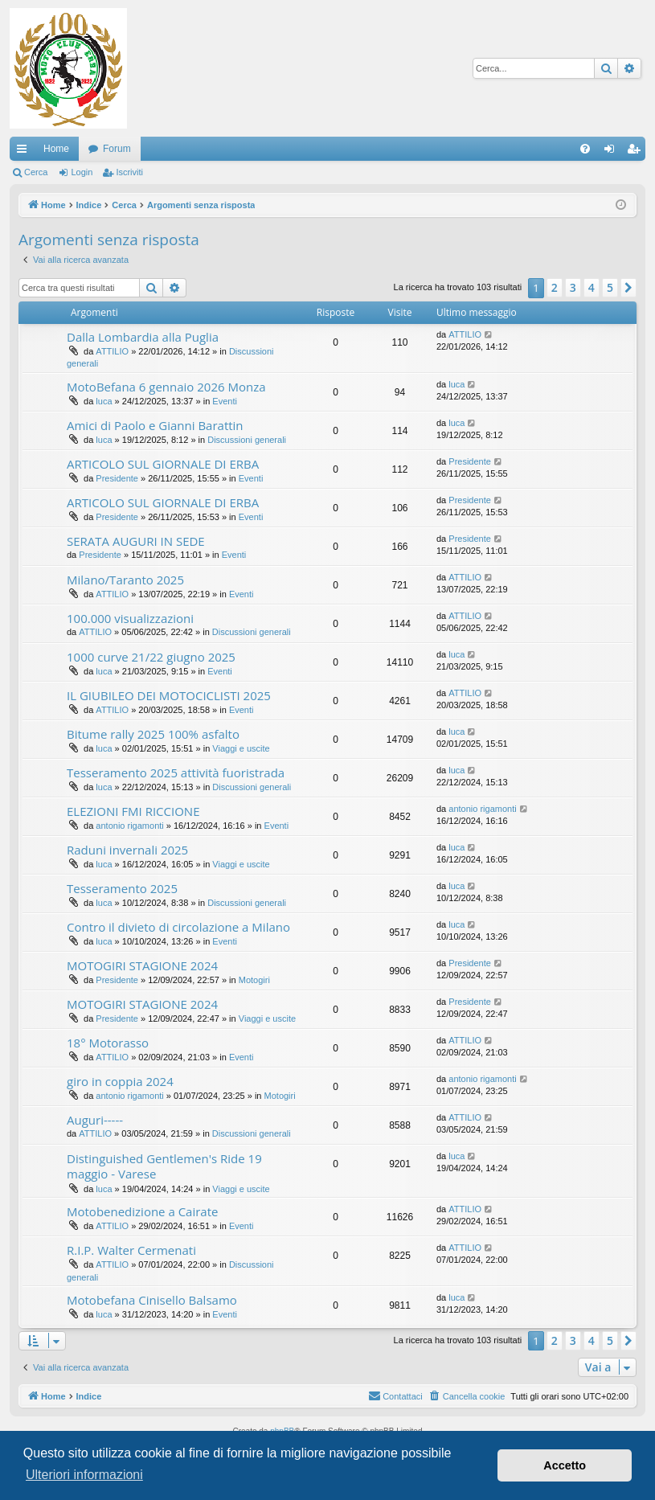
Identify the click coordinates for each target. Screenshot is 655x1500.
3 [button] (573, 287)
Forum (117, 148)
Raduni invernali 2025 (127, 850)
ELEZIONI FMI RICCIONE (133, 811)
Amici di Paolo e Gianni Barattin (155, 425)
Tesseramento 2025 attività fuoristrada (176, 772)
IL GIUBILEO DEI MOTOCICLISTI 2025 (169, 695)
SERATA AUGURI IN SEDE (136, 541)
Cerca (35, 172)
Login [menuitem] (612, 152)
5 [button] (610, 287)
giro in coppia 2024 (120, 1081)
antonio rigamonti (129, 825)
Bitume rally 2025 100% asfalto (153, 734)
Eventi (224, 401)
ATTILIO (112, 351)
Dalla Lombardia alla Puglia (143, 337)
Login (81, 172)
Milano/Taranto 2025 (125, 580)
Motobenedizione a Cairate (142, 1211)
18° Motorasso (108, 1043)
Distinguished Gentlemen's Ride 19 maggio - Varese (164, 1166)
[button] (628, 287)
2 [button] (554, 287)
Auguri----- (95, 1120)
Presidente (117, 478)
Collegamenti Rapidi (25, 152)
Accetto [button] (564, 1465)
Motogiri (254, 980)
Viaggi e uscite (240, 748)
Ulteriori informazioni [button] (84, 1475)
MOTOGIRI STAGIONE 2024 (142, 965)
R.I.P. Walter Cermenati (131, 1250)
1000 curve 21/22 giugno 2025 (151, 657)
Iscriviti (129, 172)
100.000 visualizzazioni (130, 618)
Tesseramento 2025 (122, 888)
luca (104, 401)
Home (56, 148)
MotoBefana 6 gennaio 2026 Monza (166, 387)
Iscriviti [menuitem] (636, 152)
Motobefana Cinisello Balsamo (152, 1300)
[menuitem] (585, 149)
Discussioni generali (246, 440)
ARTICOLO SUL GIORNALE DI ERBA (163, 464)
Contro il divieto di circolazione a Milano (178, 927)
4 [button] (591, 287)
